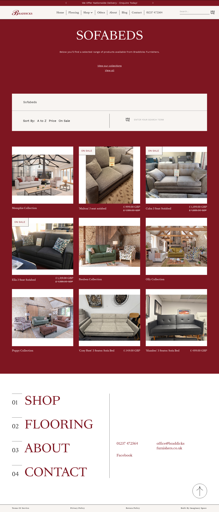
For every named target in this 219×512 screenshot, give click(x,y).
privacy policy (77, 508)
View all (109, 70)
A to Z (41, 121)
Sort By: (29, 121)
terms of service (20, 508)
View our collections (109, 65)
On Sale (64, 121)
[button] (66, 3)
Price (52, 121)
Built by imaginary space (194, 508)
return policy (133, 508)
